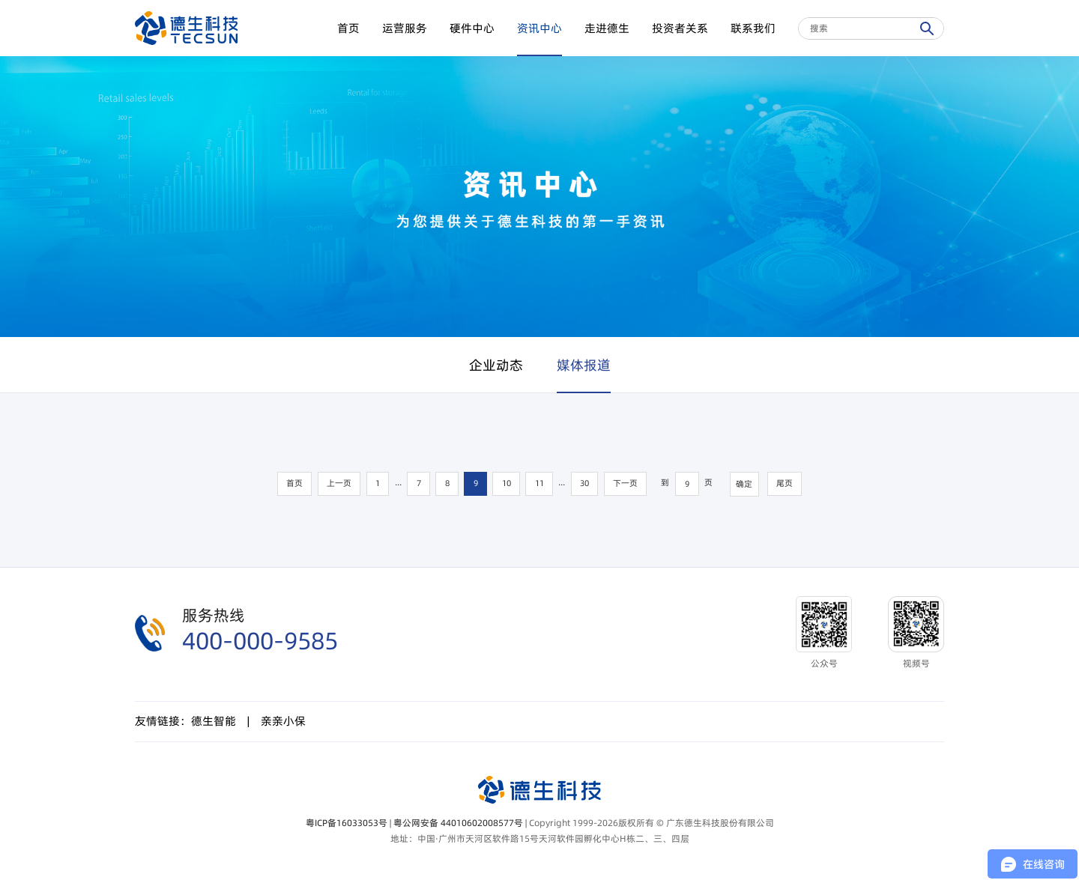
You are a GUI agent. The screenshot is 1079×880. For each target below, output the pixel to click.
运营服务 (404, 28)
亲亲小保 (283, 721)
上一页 (339, 483)
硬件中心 (472, 28)
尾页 (784, 483)
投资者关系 (680, 28)
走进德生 (606, 28)
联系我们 (753, 28)
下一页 (625, 483)
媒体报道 (584, 365)
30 (584, 483)
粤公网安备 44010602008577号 (458, 822)
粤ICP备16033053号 (346, 822)
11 (539, 483)
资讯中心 (539, 28)
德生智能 (213, 721)
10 (506, 483)
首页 (348, 28)
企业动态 (496, 365)
